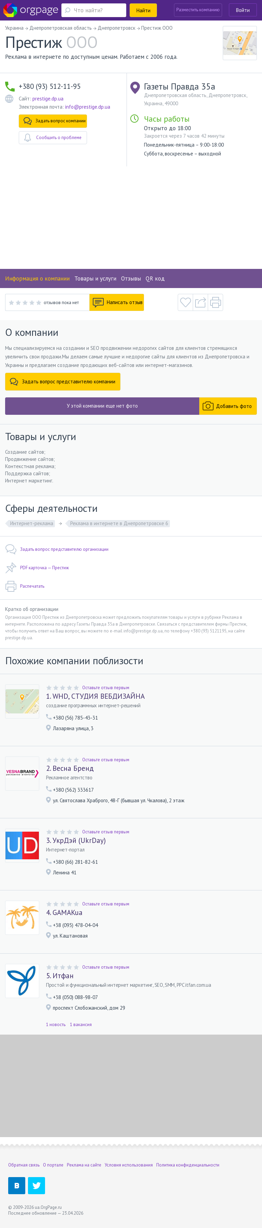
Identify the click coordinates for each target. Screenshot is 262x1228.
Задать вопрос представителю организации (56, 549)
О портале (53, 1165)
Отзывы (131, 278)
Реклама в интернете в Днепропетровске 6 (119, 523)
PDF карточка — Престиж (37, 568)
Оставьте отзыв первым (105, 688)
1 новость (56, 1024)
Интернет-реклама (31, 523)
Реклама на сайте (84, 1165)
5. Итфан (60, 976)
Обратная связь (24, 1165)
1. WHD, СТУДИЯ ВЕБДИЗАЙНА (95, 696)
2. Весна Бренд (70, 768)
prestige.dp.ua (47, 98)
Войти (243, 10)
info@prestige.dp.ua (87, 107)
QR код (155, 278)
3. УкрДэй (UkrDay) (76, 840)
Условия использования (129, 1165)
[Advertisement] (131, 217)
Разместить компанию (198, 10)
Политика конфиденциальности (187, 1165)
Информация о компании (37, 278)
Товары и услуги (95, 278)
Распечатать (24, 586)
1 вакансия (81, 1024)
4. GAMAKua (64, 912)
